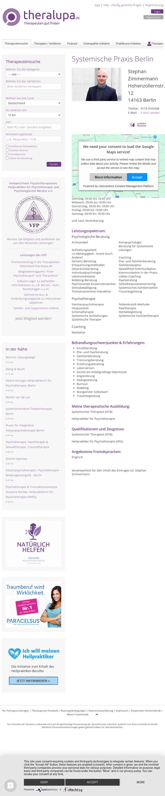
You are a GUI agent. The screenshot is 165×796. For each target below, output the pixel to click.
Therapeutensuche (16, 43)
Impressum (122, 710)
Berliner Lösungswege (20, 357)
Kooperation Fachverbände (146, 710)
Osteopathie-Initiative (96, 43)
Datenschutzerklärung (100, 710)
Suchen (54, 164)
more (141, 782)
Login (157, 11)
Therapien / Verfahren (47, 43)
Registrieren (153, 17)
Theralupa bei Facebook (45, 710)
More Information (108, 177)
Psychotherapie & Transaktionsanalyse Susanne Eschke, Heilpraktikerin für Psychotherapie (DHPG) (31, 492)
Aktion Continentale (77, 714)
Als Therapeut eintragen (15, 710)
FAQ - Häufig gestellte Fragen (122, 5)
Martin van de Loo (18, 397)
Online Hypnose (16, 459)
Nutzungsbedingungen (73, 710)
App (97, 5)
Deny (44, 782)
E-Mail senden (150, 113)
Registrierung (154, 5)
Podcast (72, 43)
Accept (137, 177)
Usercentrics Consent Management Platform (126, 186)
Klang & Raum (15, 369)
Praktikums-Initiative (128, 43)
